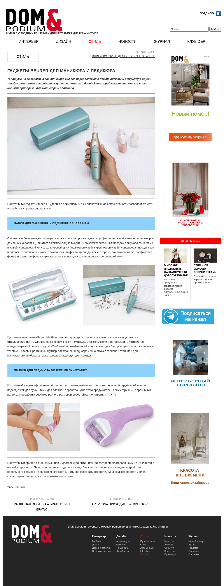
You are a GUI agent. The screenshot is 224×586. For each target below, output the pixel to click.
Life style (145, 551)
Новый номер (196, 541)
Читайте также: (145, 52)
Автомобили (147, 548)
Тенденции (122, 548)
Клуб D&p (196, 41)
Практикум (170, 554)
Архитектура (123, 541)
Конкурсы (169, 551)
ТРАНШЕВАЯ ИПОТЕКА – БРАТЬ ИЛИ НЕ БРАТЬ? (42, 506)
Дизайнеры (122, 551)
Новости (127, 41)
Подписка (207, 13)
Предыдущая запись (42, 499)
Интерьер (29, 41)
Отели (143, 544)
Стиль (95, 41)
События (169, 548)
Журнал (162, 41)
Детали (96, 544)
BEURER (21, 487)
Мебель (96, 541)
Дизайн (63, 41)
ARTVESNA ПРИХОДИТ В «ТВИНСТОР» (120, 504)
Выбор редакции (101, 551)
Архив (192, 544)
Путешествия (147, 541)
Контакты (194, 554)
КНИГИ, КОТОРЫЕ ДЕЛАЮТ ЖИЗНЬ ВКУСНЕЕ (123, 56)
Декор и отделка (101, 548)
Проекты (121, 544)
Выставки (194, 551)
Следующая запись (120, 499)
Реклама (193, 548)
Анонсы (168, 544)
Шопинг (144, 554)
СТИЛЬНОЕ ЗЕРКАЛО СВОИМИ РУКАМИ (205, 268)
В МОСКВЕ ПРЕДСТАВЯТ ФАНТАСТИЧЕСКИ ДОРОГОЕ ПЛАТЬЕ (176, 270)
